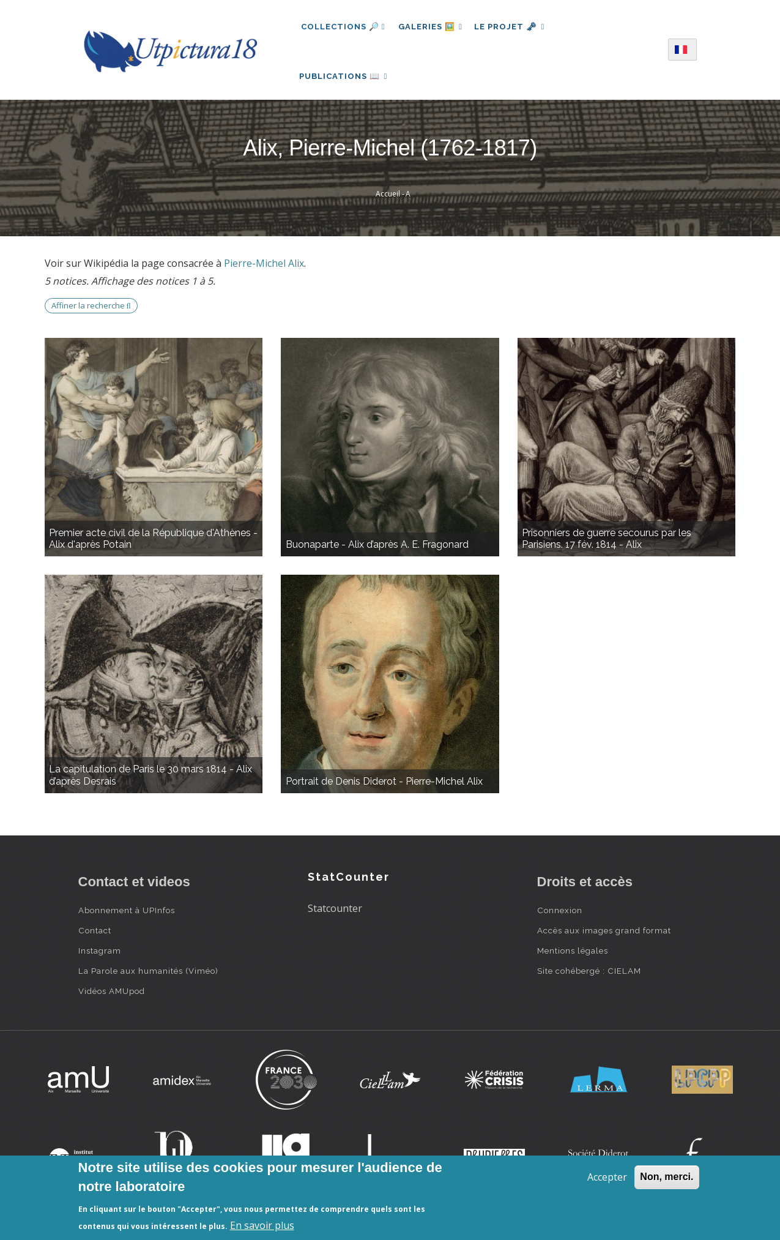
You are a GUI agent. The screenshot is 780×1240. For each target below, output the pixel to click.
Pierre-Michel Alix (264, 270)
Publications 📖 (345, 79)
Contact (94, 938)
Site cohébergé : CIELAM (589, 978)
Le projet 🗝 (513, 26)
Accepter (607, 1177)
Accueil (388, 201)
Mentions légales (572, 958)
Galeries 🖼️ (431, 26)
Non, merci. (666, 1176)
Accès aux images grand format (604, 938)
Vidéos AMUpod (111, 998)
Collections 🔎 (343, 26)
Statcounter (335, 915)
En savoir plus (262, 1225)
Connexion (559, 917)
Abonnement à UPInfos (126, 917)
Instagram (99, 958)
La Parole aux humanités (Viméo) (148, 978)
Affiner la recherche (91, 312)
